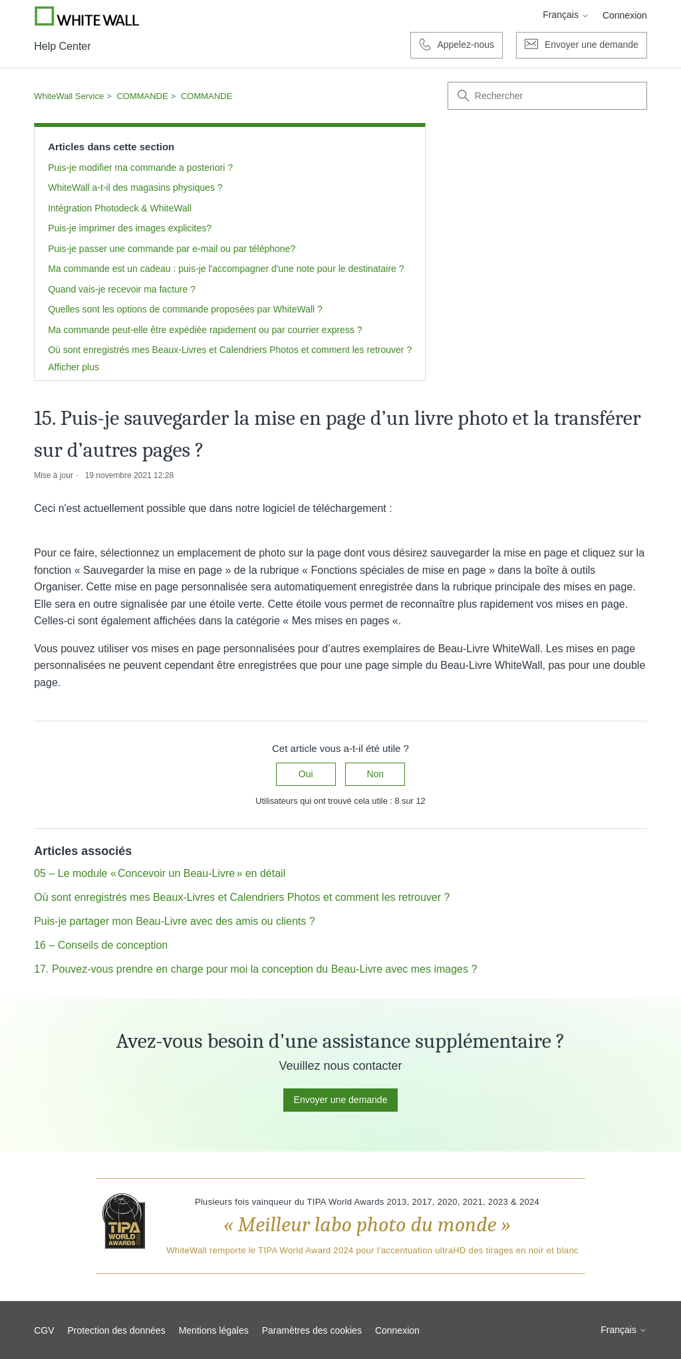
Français (566, 14)
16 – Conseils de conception (101, 945)
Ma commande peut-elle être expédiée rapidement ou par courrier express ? (205, 329)
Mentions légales (214, 1330)
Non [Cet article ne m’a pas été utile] (375, 774)
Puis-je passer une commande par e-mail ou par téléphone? (171, 248)
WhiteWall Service (69, 96)
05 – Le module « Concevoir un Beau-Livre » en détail (159, 873)
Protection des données (117, 1330)
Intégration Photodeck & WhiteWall (120, 208)
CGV (44, 1330)
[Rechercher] (547, 95)
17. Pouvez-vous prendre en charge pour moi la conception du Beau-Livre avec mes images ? (255, 969)
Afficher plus (73, 367)
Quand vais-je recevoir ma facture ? (122, 289)
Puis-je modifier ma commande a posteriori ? (140, 167)
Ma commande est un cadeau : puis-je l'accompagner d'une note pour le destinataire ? (226, 268)
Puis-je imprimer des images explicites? (129, 228)
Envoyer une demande (341, 1099)
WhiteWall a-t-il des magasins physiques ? (135, 187)
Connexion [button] (625, 15)
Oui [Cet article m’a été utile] (306, 774)
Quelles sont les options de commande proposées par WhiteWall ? (185, 309)
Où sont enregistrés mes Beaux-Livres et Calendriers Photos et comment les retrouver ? (230, 349)
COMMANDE (142, 96)
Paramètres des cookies (312, 1330)
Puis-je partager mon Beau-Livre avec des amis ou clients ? (174, 921)
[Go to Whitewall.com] (87, 16)
